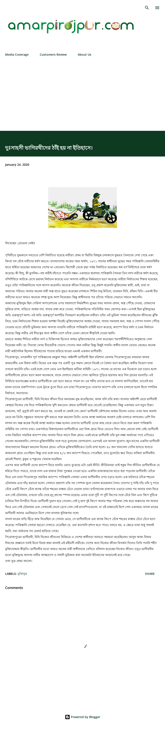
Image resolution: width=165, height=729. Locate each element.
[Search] (147, 7)
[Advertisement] (82, 92)
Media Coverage (17, 54)
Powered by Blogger (82, 717)
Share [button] (150, 574)
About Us (84, 54)
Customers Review (53, 54)
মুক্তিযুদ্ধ (22, 574)
